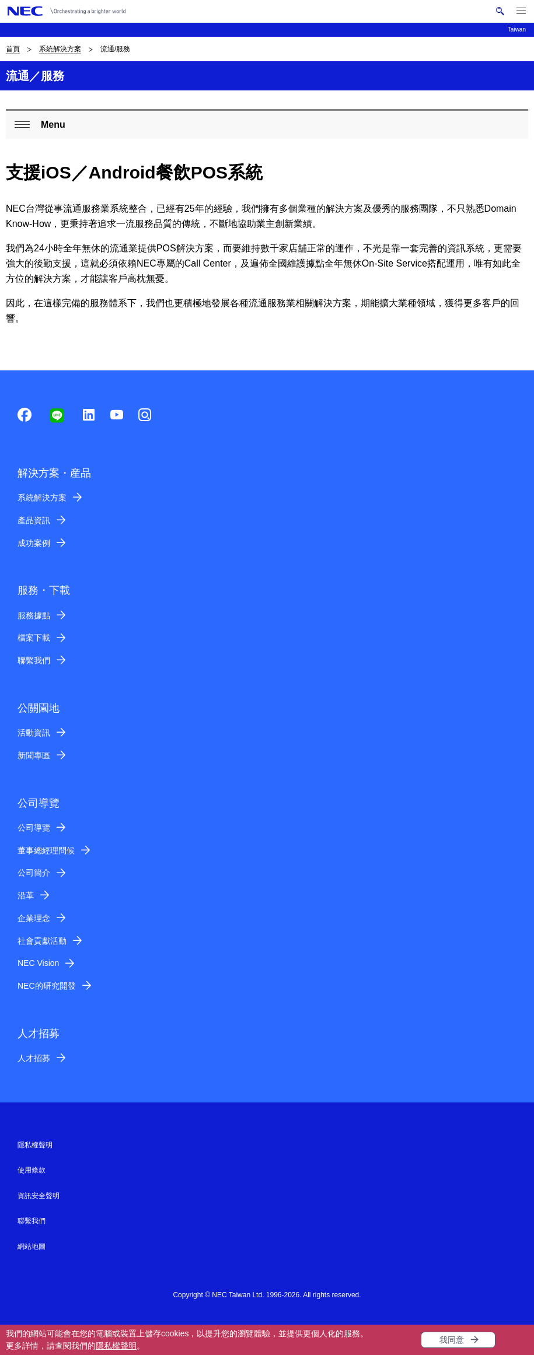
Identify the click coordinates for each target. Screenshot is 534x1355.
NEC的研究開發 (47, 985)
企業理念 (34, 918)
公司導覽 (34, 827)
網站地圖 (32, 1246)
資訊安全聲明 (39, 1196)
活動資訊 (34, 732)
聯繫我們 (34, 660)
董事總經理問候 (46, 850)
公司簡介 (34, 872)
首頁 (13, 49)
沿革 (26, 895)
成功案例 (34, 543)
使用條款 (32, 1170)
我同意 (451, 1340)
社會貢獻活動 (42, 941)
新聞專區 (34, 755)
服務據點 (34, 615)
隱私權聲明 (116, 1345)
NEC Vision (38, 963)
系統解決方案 (60, 49)
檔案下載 (34, 637)
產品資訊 (34, 520)
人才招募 (34, 1058)
